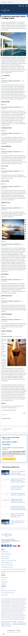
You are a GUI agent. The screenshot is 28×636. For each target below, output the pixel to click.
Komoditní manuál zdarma (7, 565)
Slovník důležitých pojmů (6, 562)
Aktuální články (4, 551)
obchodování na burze (5, 601)
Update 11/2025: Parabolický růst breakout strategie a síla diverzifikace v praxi (17, 515)
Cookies (18, 630)
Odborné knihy (4, 595)
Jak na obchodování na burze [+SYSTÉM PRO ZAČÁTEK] (13, 569)
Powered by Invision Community (14, 632)
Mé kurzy (10, 2)
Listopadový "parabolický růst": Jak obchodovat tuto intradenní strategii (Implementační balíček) (18, 508)
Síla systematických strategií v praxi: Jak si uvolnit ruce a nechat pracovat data (17, 487)
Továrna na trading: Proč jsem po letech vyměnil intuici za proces (18, 522)
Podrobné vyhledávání (6, 554)
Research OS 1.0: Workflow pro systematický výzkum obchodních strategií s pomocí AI (18, 473)
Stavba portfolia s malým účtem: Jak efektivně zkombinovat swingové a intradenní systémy (18, 480)
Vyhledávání (4, 584)
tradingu (3, 62)
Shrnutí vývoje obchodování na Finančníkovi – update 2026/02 (18, 494)
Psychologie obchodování (7, 567)
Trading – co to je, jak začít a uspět (9, 560)
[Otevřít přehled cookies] (4, 634)
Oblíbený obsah (4, 581)
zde (16, 407)
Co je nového (4, 579)
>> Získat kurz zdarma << (9, 459)
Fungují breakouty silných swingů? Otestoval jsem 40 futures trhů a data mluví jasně (18, 500)
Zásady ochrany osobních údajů (8, 621)
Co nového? (4, 2)
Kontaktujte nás (11, 630)
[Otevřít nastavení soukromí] (2, 634)
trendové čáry (16, 252)
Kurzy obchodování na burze (7, 592)
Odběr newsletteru (5, 556)
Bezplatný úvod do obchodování (8, 590)
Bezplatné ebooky (5, 558)
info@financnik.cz (5, 542)
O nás (2, 588)
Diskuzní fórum (4, 577)
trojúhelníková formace (13, 254)
